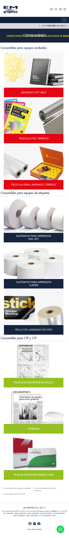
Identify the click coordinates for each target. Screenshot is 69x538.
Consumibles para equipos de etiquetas (25, 192)
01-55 (49, 26)
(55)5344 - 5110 (37, 516)
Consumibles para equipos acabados (24, 47)
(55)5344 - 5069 (25, 513)
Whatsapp (51, 9)
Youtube (55, 9)
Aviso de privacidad (34, 529)
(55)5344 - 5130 (51, 513)
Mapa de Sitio (7, 529)
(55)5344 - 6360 (38, 513)
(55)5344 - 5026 (12, 513)
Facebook (64, 9)
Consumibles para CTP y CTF (19, 338)
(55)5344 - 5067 (24, 516)
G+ (60, 9)
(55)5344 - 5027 (50, 516)
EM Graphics (10, 9)
